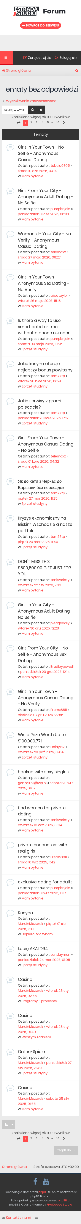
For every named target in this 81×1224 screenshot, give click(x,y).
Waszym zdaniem (36, 1037)
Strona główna (14, 1166)
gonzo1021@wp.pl (32, 782)
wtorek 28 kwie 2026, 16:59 (39, 381)
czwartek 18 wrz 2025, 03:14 (40, 825)
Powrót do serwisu (40, 25)
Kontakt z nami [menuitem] (16, 1217)
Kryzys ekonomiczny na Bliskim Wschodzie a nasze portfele (45, 524)
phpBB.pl (64, 1200)
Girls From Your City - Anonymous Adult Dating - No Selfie (45, 197)
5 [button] (48, 122)
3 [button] (37, 122)
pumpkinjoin (60, 208)
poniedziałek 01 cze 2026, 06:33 (43, 214)
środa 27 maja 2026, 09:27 (39, 257)
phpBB (43, 1192)
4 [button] (42, 122)
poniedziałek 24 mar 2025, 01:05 (44, 959)
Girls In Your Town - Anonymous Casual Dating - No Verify (45, 698)
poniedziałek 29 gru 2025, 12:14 (45, 671)
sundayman (60, 954)
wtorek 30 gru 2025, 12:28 (38, 628)
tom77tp (58, 375)
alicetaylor (59, 295)
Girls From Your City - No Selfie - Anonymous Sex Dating (43, 654)
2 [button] (31, 122)
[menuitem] (64, 58)
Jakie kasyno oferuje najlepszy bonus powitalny (45, 367)
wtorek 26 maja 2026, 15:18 (39, 300)
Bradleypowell (62, 666)
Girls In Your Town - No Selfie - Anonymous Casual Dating (41, 153)
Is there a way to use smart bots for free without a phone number (44, 327)
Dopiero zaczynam (37, 934)
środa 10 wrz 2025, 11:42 (36, 862)
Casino (25, 979)
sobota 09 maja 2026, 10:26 (40, 343)
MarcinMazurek (30, 923)
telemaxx (58, 252)
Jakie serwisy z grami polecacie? (39, 404)
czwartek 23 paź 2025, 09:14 (41, 752)
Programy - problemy (39, 1001)
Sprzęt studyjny (35, 349)
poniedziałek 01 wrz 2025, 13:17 (42, 893)
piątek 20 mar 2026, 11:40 (38, 541)
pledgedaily (60, 623)
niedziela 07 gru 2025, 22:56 (40, 714)
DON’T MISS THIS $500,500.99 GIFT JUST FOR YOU (44, 568)
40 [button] (57, 122)
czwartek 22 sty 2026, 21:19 (39, 585)
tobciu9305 (60, 165)
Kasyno (25, 913)
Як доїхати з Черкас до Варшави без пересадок (41, 484)
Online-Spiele (31, 1052)
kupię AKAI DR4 (33, 949)
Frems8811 (59, 709)
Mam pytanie (32, 176)
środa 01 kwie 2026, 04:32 (38, 461)
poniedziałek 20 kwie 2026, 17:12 (43, 418)
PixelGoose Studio (59, 1204)
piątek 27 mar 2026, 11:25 (37, 498)
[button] (18, 123)
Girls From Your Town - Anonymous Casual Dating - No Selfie (45, 444)
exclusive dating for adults (45, 882)
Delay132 (58, 746)
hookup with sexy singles (43, 772)
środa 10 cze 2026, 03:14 (37, 170)
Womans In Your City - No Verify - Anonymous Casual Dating (44, 240)
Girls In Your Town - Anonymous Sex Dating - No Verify (43, 283)
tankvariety (60, 579)
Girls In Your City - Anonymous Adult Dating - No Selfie (45, 611)
